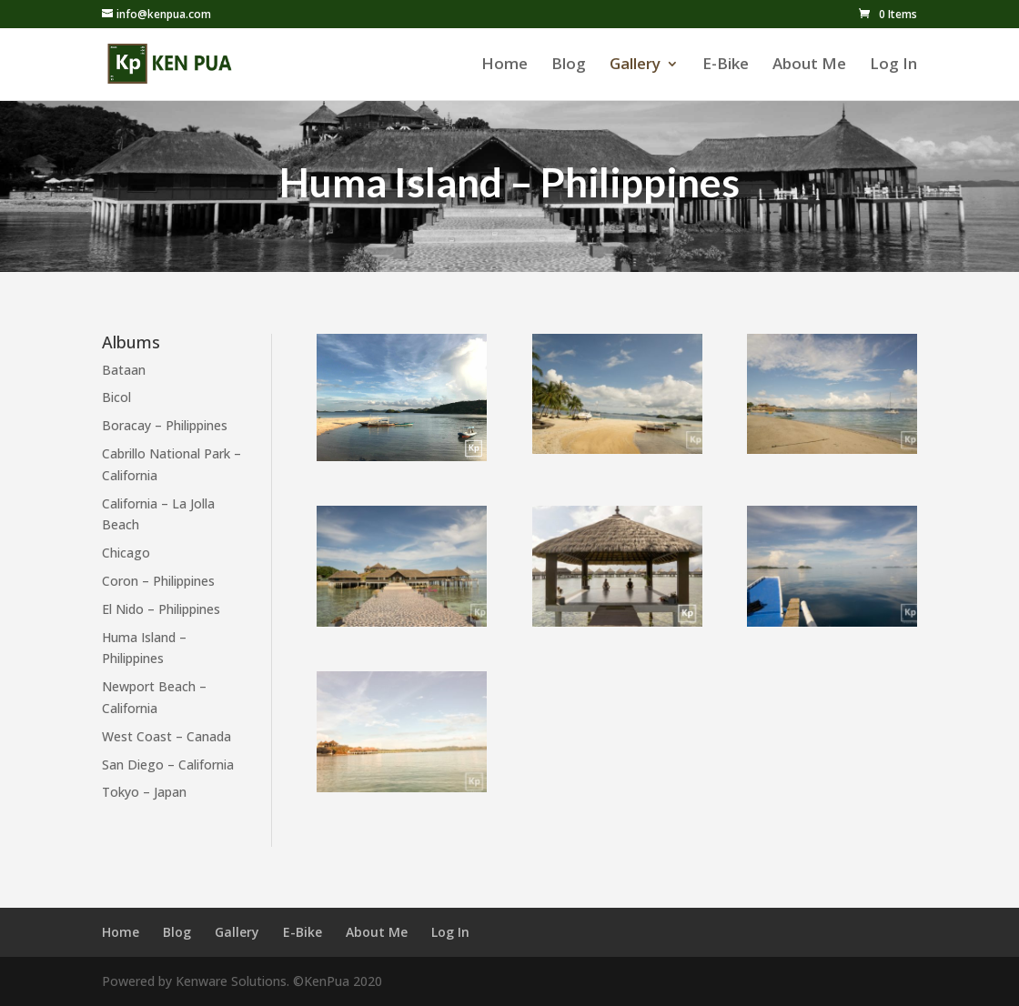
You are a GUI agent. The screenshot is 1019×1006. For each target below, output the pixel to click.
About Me (809, 65)
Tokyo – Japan (144, 791)
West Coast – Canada (166, 736)
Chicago (126, 552)
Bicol (116, 397)
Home (504, 65)
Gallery (635, 65)
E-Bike (725, 65)
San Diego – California (168, 764)
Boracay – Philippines (164, 425)
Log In (893, 65)
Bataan (124, 369)
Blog (568, 65)
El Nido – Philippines (161, 609)
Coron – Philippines (158, 580)
